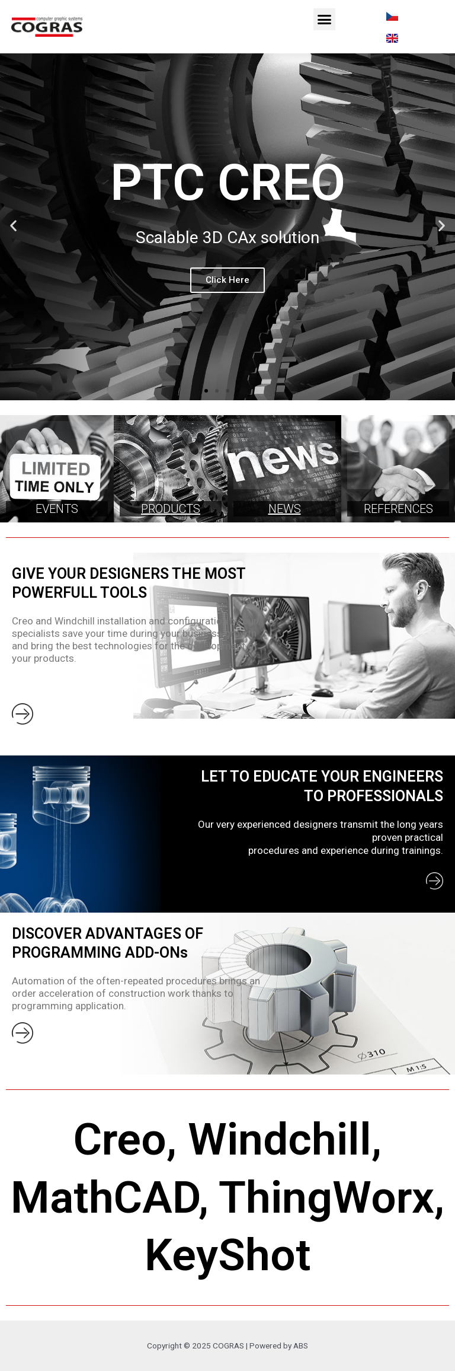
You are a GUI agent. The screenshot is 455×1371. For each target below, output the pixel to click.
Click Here (227, 280)
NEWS (284, 509)
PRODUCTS (170, 509)
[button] (324, 19)
